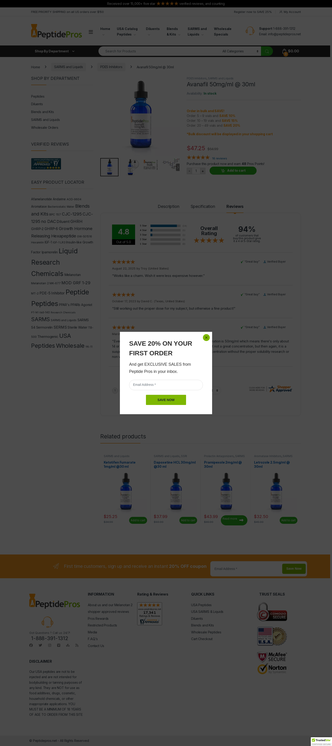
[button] (321, 741)
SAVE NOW (166, 400)
